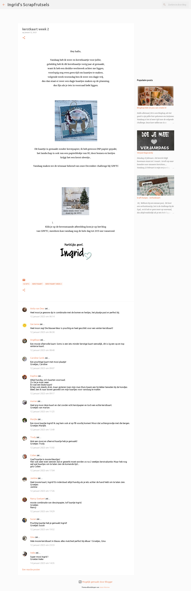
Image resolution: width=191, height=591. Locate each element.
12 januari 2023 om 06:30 (42, 332)
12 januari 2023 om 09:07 (42, 368)
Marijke (33, 419)
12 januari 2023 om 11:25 (42, 411)
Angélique (35, 340)
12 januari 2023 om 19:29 (42, 511)
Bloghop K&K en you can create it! (151, 108)
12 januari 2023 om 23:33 (42, 545)
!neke (32, 553)
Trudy (33, 437)
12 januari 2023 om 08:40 (42, 350)
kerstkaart (37, 284)
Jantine (33, 478)
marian (33, 401)
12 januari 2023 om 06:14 (42, 316)
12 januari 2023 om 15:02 (42, 447)
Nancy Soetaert (37, 498)
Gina (32, 537)
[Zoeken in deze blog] (175, 4)
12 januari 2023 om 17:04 (42, 470)
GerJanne (34, 324)
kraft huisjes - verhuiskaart (148, 198)
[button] (23, 38)
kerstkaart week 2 (53, 284)
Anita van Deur (37, 308)
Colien (33, 455)
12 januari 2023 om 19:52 (42, 529)
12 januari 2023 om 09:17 (42, 393)
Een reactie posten (31, 569)
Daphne (34, 376)
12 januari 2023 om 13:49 (42, 429)
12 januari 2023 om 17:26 (42, 491)
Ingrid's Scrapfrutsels (28, 4)
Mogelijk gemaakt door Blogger (95, 582)
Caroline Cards (37, 358)
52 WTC (26, 284)
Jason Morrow (105, 587)
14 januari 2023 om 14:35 (42, 563)
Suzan (33, 519)
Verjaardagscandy (145, 153)
